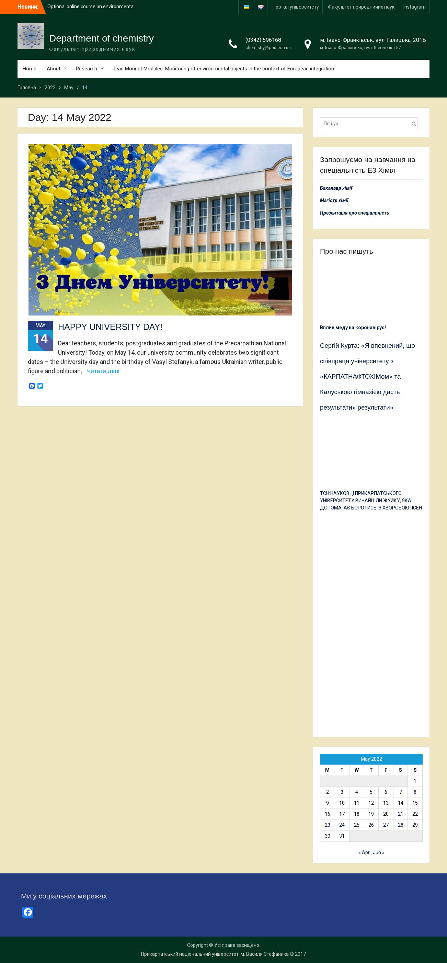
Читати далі (103, 371)
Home (29, 69)
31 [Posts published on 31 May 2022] (342, 836)
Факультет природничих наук (361, 7)
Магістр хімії (334, 200)
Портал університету (296, 7)
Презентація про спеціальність (354, 213)
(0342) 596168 (263, 40)
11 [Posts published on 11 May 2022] (356, 803)
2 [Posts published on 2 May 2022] (327, 792)
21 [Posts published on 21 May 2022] (400, 814)
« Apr (364, 852)
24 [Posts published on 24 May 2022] (342, 825)
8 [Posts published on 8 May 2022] (415, 792)
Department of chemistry (101, 38)
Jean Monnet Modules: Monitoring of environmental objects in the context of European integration (223, 69)
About (53, 69)
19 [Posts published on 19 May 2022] (371, 814)
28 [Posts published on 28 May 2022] (400, 825)
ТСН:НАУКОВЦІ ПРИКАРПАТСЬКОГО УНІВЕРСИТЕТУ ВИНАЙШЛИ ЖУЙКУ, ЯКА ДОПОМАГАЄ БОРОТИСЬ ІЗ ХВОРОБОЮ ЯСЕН (371, 501)
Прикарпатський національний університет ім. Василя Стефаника (215, 954)
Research (86, 69)
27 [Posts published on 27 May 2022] (386, 825)
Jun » (379, 852)
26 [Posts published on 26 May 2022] (371, 825)
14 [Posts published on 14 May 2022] (400, 803)
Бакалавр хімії (336, 188)
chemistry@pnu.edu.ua (268, 47)
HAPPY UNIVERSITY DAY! (110, 327)
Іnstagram (414, 7)
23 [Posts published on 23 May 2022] (327, 825)
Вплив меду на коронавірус (352, 327)
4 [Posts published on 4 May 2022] (356, 792)
